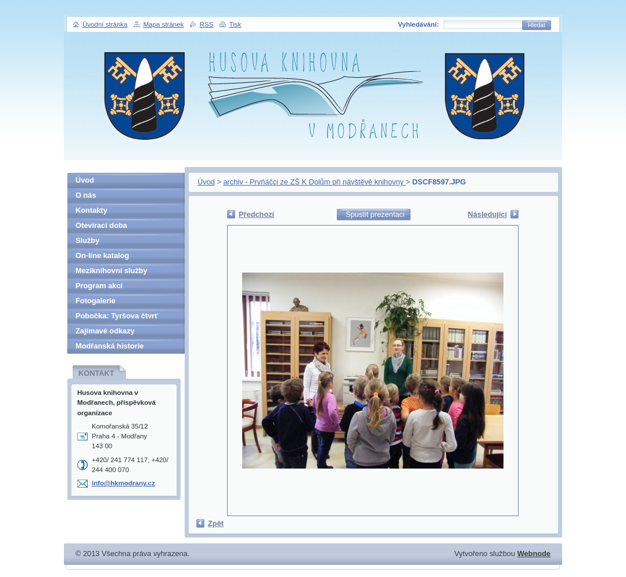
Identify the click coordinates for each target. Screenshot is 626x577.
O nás (85, 195)
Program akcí (99, 285)
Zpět (216, 523)
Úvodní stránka (104, 24)
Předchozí (256, 214)
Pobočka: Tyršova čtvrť (116, 315)
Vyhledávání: (418, 24)
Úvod (206, 181)
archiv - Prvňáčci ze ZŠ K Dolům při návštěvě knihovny (314, 181)
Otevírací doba (101, 225)
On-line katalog (102, 255)
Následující (487, 214)
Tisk (235, 24)
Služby (87, 240)
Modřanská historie (109, 346)
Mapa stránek (163, 24)
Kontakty (91, 210)
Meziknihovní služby (111, 270)
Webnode (534, 553)
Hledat (536, 25)
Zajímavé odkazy (105, 330)
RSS (207, 24)
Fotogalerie (95, 300)
